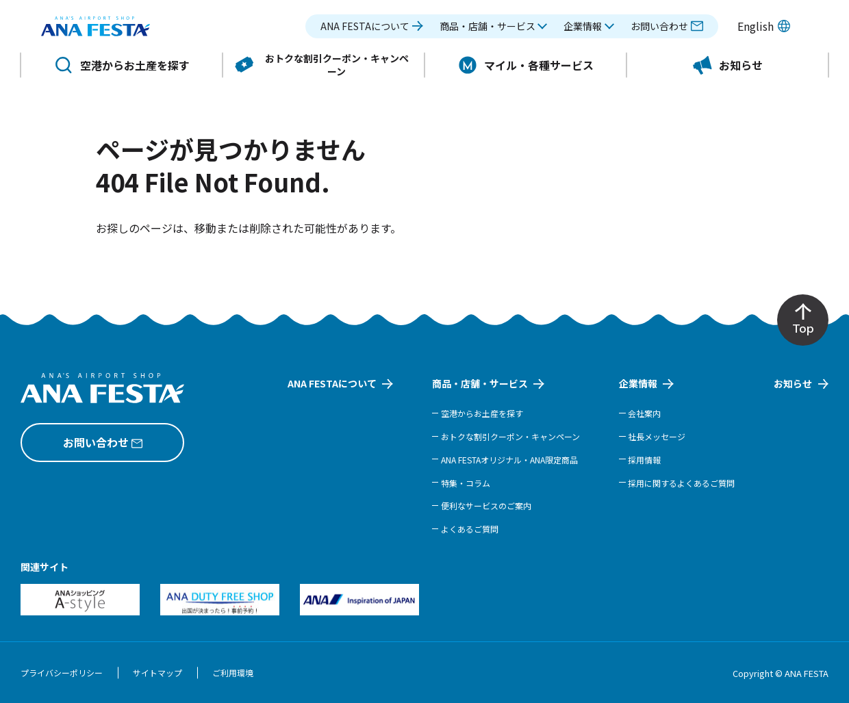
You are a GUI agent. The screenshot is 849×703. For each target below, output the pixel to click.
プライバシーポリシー (62, 672)
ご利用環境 (232, 672)
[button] (493, 32)
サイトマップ (157, 672)
